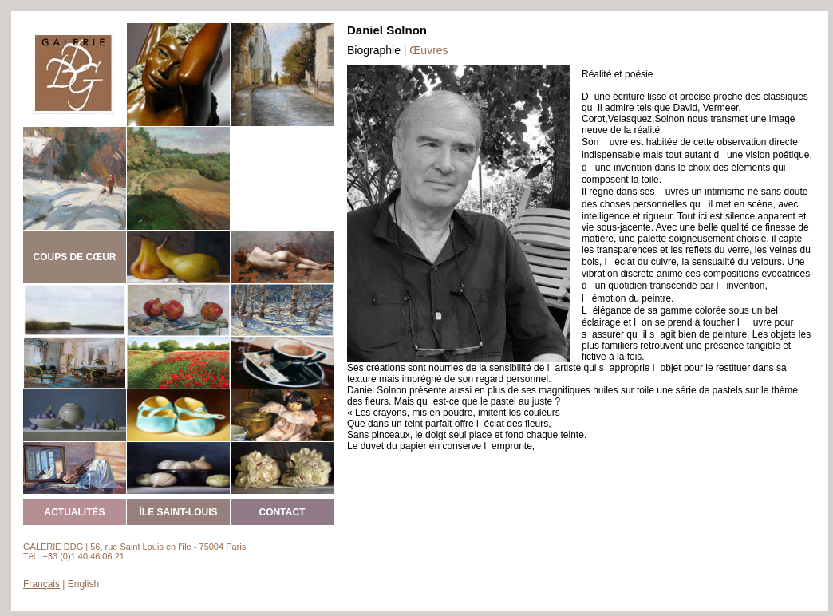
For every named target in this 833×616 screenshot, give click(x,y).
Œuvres (428, 50)
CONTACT (282, 512)
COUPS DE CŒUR (74, 257)
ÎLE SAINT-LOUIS (178, 512)
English (83, 584)
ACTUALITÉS (75, 512)
